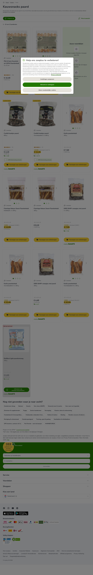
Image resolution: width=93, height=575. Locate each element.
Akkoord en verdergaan (47, 85)
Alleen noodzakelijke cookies (47, 90)
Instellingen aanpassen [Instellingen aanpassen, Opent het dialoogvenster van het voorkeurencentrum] (47, 79)
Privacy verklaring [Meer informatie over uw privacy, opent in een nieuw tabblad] (56, 74)
